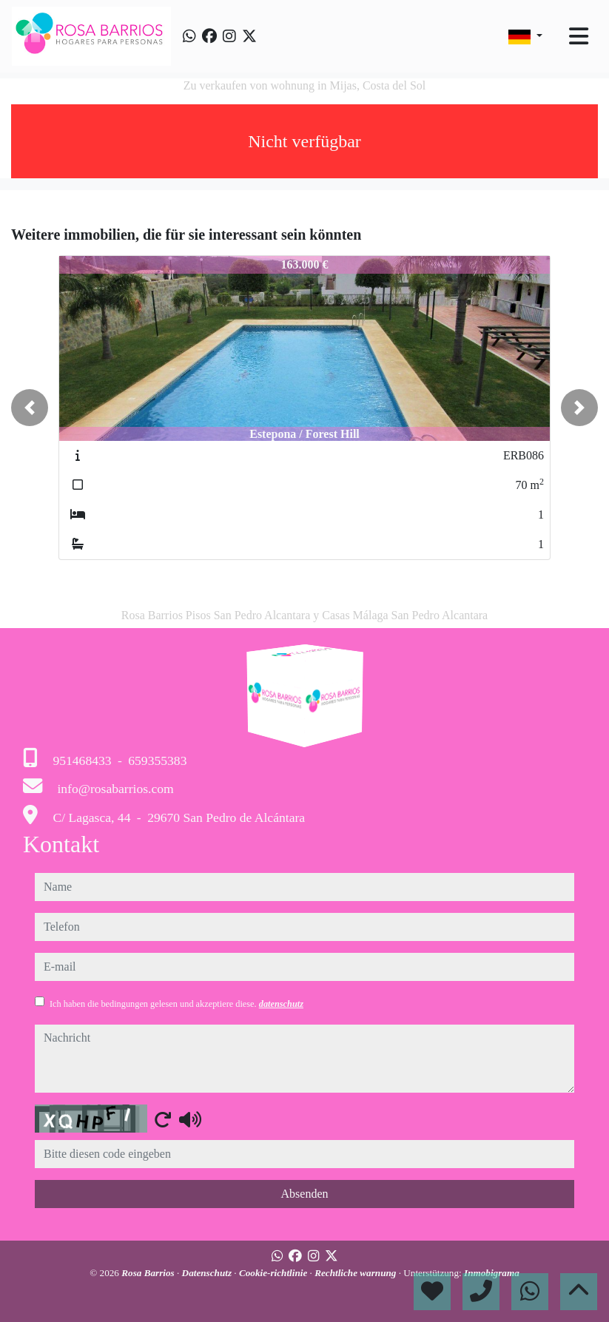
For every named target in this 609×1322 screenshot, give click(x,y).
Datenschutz (208, 1272)
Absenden (305, 1193)
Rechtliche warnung (356, 1272)
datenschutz (281, 1004)
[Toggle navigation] (578, 36)
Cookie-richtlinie (274, 1272)
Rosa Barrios (149, 1272)
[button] (29, 407)
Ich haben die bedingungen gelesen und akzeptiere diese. (176, 1004)
